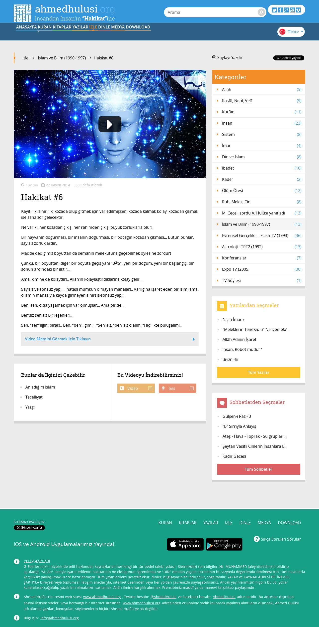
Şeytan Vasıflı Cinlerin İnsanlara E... (255, 446)
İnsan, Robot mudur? (242, 349)
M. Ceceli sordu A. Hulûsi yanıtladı (262, 213)
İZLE (153, 35)
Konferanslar (262, 258)
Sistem (262, 134)
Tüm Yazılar (258, 372)
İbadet (262, 168)
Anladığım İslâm (40, 387)
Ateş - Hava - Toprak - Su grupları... (255, 436)
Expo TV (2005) (262, 269)
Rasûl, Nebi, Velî (262, 101)
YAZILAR (122, 35)
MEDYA (214, 35)
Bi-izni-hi (230, 359)
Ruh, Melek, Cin (262, 202)
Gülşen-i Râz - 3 (237, 416)
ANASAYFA (29, 35)
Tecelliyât (34, 397)
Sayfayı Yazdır (227, 57)
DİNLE (183, 35)
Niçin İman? (233, 319)
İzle (25, 58)
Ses (181, 388)
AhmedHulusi (224, 577)
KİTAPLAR (90, 35)
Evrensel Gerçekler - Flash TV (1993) (262, 235)
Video (139, 388)
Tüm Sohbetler (258, 469)
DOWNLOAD (245, 35)
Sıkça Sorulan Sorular (281, 520)
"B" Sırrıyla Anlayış (239, 426)
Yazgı (30, 407)
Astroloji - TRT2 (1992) (262, 247)
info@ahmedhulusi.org (59, 599)
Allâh (262, 89)
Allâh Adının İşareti (240, 339)
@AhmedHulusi (163, 577)
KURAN (60, 35)
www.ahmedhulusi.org (102, 577)
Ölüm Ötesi (262, 191)
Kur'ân (262, 112)
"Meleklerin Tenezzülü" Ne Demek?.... (257, 329)
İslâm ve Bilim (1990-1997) (62, 58)
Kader (262, 179)
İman (262, 146)
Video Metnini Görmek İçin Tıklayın (110, 339)
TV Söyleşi (262, 280)
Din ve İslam (262, 157)
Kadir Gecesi (234, 456)
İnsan (262, 123)
